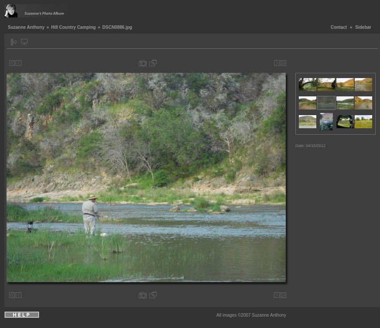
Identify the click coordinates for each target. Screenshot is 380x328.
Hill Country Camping (73, 27)
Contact (339, 27)
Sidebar (363, 27)
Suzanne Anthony (26, 27)
